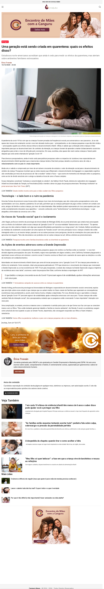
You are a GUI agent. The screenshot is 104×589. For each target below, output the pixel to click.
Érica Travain (21, 359)
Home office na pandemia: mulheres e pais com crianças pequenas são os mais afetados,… (45, 318)
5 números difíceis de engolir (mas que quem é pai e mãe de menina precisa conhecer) (43, 479)
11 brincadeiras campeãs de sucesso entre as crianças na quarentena (38, 283)
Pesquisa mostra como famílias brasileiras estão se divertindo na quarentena (41, 240)
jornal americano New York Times (13, 186)
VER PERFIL (19, 371)
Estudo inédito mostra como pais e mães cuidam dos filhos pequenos (38, 191)
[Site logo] (51, 7)
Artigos (5, 42)
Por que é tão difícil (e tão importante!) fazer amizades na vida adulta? (37, 498)
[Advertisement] (52, 561)
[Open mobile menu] (3, 7)
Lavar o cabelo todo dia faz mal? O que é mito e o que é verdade (35, 488)
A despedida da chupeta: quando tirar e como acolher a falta (53, 441)
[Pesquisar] (100, 7)
